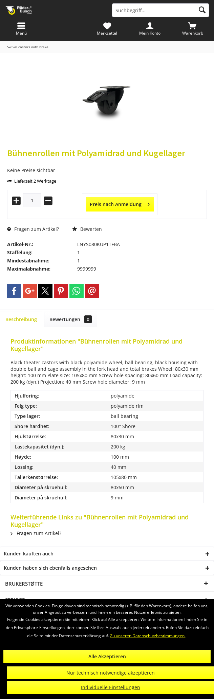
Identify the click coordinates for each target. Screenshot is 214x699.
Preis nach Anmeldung (120, 203)
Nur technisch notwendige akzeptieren (110, 672)
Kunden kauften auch (28, 553)
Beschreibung (21, 319)
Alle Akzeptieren (107, 656)
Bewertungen (70, 319)
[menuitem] (192, 29)
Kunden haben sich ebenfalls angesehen (50, 568)
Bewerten (87, 229)
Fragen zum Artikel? (33, 229)
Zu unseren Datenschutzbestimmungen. (148, 636)
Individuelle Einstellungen (110, 687)
